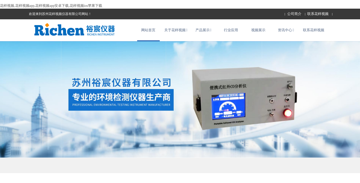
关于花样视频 (175, 32)
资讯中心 (286, 32)
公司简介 (294, 14)
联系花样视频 (318, 14)
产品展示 (203, 32)
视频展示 (258, 32)
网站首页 (148, 32)
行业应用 (231, 32)
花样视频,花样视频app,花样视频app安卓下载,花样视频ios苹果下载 (51, 6)
